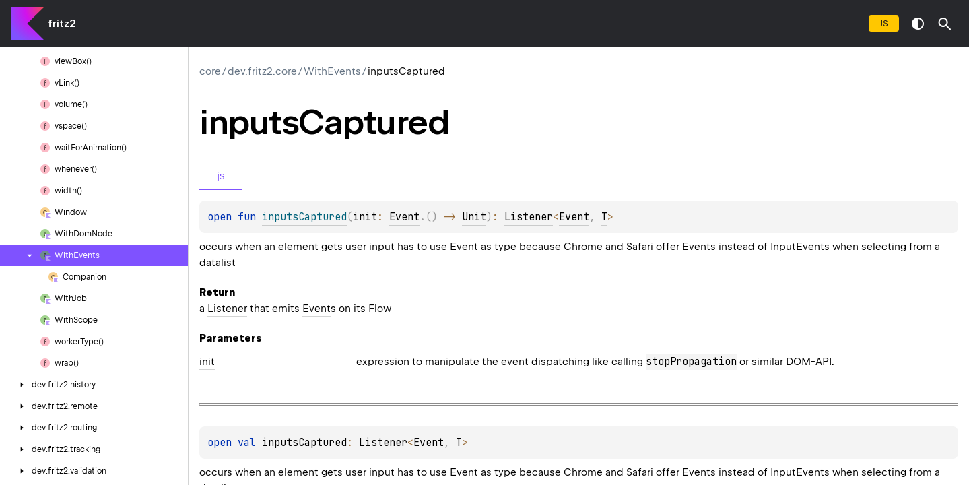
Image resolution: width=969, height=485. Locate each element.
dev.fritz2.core (262, 71)
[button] (944, 23)
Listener (528, 217)
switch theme (917, 23)
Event (404, 217)
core (210, 71)
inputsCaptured (304, 442)
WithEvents (332, 71)
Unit (474, 217)
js (883, 23)
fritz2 (61, 24)
